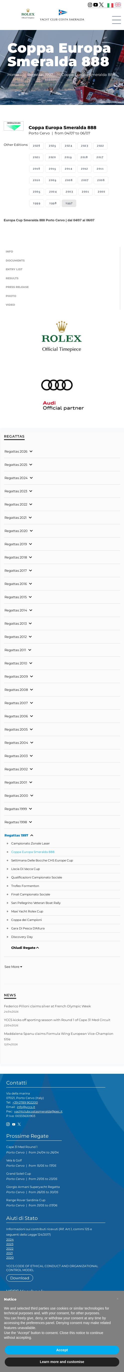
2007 (84, 180)
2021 (36, 157)
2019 (68, 157)
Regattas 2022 (15, 504)
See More (13, 967)
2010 (36, 180)
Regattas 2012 (15, 637)
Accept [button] (62, 1350)
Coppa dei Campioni (26, 920)
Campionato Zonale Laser (30, 843)
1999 (36, 203)
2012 (84, 168)
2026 (36, 145)
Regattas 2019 (15, 544)
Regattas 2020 (16, 531)
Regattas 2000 (16, 796)
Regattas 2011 (15, 650)
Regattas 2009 (16, 676)
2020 (52, 157)
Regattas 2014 (15, 610)
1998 (53, 203)
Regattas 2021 (15, 518)
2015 (52, 168)
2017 (100, 157)
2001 (85, 191)
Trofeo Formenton (25, 886)
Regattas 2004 (16, 743)
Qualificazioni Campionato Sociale (36, 877)
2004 (53, 191)
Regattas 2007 (16, 703)
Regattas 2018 (15, 557)
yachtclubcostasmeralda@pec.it (38, 1111)
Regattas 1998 (15, 822)
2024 (68, 145)
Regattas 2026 (15, 451)
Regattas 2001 (15, 782)
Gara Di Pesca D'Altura (28, 928)
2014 (68, 168)
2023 (84, 145)
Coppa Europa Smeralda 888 (33, 852)
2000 (101, 191)
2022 (100, 145)
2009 (52, 180)
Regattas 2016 (15, 584)
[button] (118, 1299)
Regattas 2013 (15, 623)
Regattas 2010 (15, 663)
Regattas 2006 (16, 716)
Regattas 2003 (16, 756)
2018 (84, 157)
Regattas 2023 (15, 491)
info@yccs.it (26, 1107)
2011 (100, 168)
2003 (69, 191)
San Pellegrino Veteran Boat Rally (36, 903)
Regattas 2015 (15, 597)
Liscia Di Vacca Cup (25, 869)
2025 (52, 145)
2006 (101, 180)
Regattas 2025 (15, 465)
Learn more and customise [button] (62, 1362)
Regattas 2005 (16, 729)
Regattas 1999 (15, 809)
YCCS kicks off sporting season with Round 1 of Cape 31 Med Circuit (57, 1020)
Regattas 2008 (16, 690)
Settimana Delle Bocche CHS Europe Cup (42, 860)
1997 (68, 203)
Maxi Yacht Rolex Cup (27, 911)
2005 (36, 191)
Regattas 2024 (16, 478)
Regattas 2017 (15, 570)
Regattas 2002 (16, 769)
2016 (36, 168)
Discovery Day (22, 937)
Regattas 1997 (16, 835)
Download (19, 1278)
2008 (68, 180)
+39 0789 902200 (25, 1102)
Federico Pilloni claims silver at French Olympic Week (47, 1006)
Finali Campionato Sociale (30, 894)
